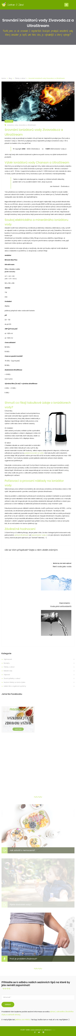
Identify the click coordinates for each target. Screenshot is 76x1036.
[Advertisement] (38, 62)
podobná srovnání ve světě (34, 453)
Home (4, 78)
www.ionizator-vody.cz (39, 535)
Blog (10, 78)
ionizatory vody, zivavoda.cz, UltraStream (20, 125)
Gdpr (53, 1030)
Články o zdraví (20, 78)
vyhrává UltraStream (21, 535)
